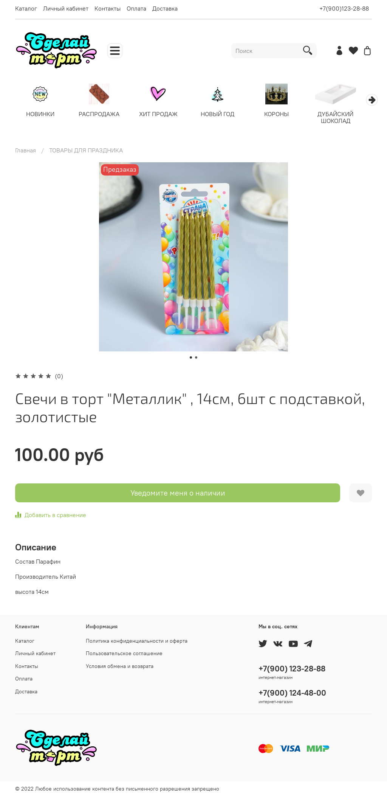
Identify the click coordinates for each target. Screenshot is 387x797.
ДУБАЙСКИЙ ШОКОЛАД (346, 118)
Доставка (165, 8)
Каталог (26, 8)
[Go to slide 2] (196, 358)
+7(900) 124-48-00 (292, 693)
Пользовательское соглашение (124, 653)
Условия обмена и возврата (119, 666)
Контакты (107, 8)
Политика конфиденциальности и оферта (136, 640)
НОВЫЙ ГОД (224, 114)
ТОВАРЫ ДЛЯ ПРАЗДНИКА (86, 151)
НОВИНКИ (41, 114)
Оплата (136, 8)
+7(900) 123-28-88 (292, 668)
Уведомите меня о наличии (177, 493)
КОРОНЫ (284, 114)
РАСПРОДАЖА (102, 114)
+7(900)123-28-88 (344, 8)
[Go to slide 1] (191, 358)
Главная (25, 151)
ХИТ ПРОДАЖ (163, 114)
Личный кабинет (65, 8)
